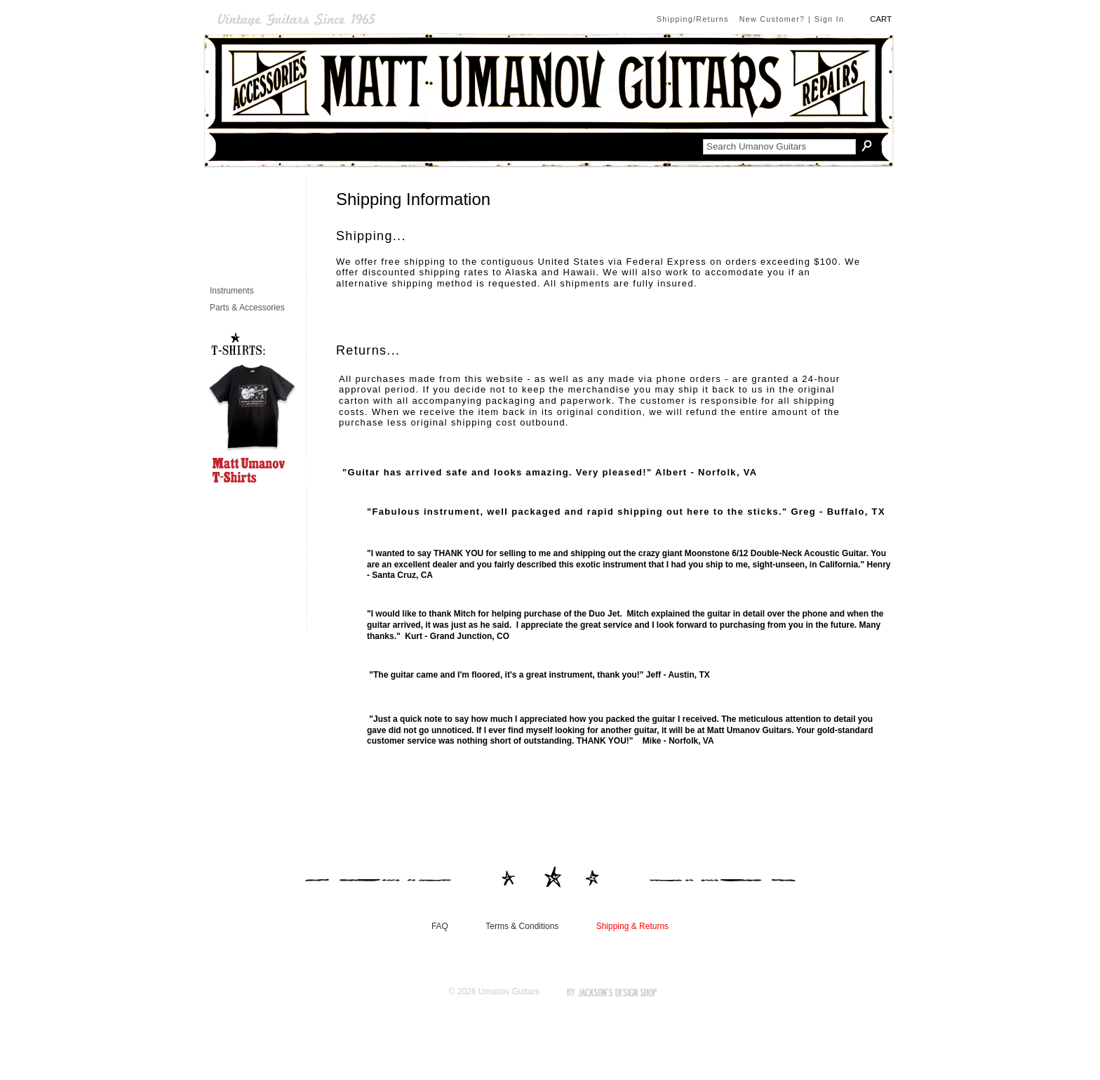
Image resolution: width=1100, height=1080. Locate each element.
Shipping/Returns (693, 19)
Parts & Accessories (247, 307)
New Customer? (772, 19)
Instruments (232, 291)
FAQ (439, 926)
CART (881, 19)
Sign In (829, 19)
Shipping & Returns (632, 926)
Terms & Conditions (521, 926)
